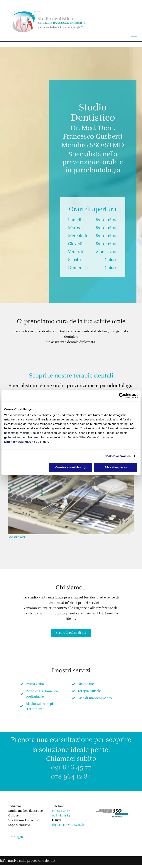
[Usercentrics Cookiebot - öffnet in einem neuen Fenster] (121, 395)
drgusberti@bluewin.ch (68, 825)
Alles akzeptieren (115, 467)
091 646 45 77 (71, 767)
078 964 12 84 (71, 776)
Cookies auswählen (118, 456)
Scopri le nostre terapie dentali (71, 375)
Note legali (15, 837)
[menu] (134, 36)
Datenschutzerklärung (19, 441)
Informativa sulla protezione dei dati (28, 861)
